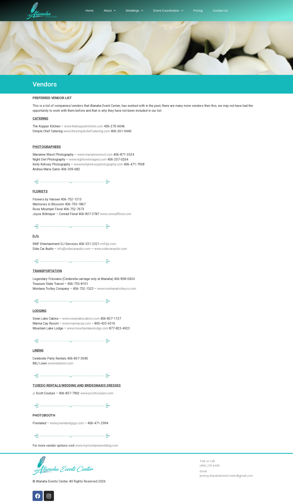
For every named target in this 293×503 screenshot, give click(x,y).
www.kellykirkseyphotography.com (98, 164)
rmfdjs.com (108, 244)
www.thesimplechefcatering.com (86, 131)
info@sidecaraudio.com (74, 249)
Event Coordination (168, 11)
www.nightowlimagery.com (88, 159)
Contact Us (220, 10)
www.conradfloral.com (115, 214)
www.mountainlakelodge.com (87, 328)
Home (89, 10)
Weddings (134, 11)
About (110, 11)
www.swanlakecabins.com (80, 318)
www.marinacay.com (76, 323)
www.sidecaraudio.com (110, 249)
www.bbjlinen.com (60, 363)
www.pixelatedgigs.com (67, 423)
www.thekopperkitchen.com (83, 126)
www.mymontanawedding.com (96, 445)
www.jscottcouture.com (96, 393)
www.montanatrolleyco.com (116, 289)
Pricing (198, 10)
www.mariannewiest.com (95, 154)
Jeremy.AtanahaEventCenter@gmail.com (226, 476)
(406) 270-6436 (210, 465)
